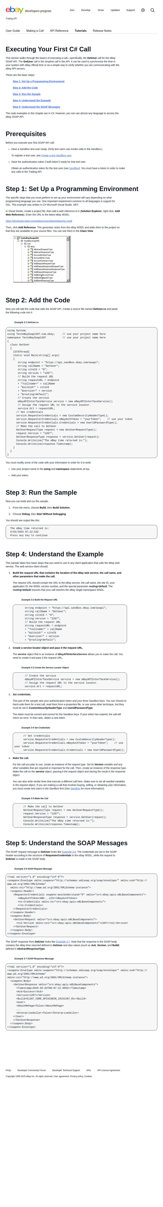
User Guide (13, 30)
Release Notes (102, 30)
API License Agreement (108, 1070)
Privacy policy (76, 1076)
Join (72, 10)
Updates (115, 10)
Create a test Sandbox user (56, 155)
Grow (101, 10)
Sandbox (74, 168)
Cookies (88, 1076)
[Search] (152, 10)
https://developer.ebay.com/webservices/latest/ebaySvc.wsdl (39, 221)
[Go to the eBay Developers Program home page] (28, 12)
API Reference (59, 30)
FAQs (8, 1070)
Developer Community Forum (32, 1070)
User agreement (61, 1076)
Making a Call (35, 30)
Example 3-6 (69, 851)
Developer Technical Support (66, 1070)
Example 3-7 (63, 941)
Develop (85, 10)
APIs (88, 1070)
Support (130, 10)
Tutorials (81, 30)
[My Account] (143, 10)
